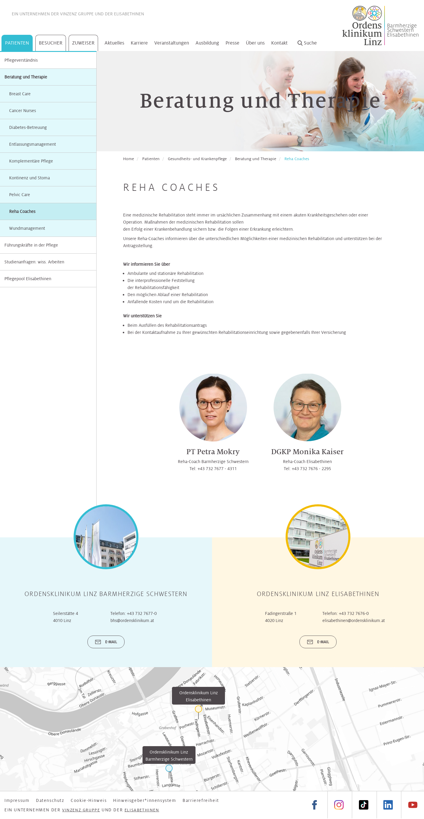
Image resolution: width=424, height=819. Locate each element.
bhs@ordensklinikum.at (132, 620)
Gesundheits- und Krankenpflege (197, 158)
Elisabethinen (129, 14)
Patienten (17, 43)
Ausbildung (207, 43)
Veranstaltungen (171, 43)
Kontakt (279, 43)
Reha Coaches (296, 158)
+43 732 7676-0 (354, 613)
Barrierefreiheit (201, 800)
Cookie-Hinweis (89, 800)
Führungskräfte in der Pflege (31, 245)
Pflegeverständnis (21, 60)
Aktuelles (114, 43)
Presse (232, 43)
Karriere (139, 43)
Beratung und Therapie (25, 77)
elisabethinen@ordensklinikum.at (353, 620)
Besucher (50, 43)
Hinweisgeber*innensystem (144, 800)
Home (128, 158)
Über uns (255, 43)
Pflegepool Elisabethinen (27, 278)
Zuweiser (83, 43)
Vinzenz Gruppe (77, 14)
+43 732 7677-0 (142, 613)
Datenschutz (50, 800)
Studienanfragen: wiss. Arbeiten (34, 262)
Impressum (16, 800)
